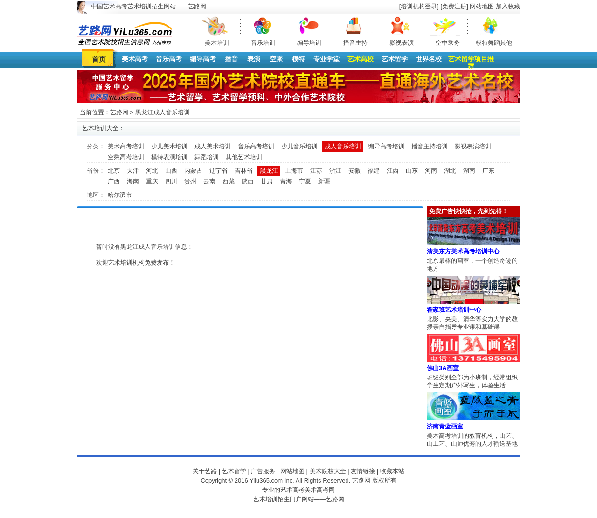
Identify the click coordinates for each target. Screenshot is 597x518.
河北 (152, 170)
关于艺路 (205, 471)
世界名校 (429, 59)
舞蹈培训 (206, 157)
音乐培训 (263, 42)
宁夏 (305, 181)
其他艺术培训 (244, 157)
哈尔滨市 (120, 194)
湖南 (469, 170)
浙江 (335, 170)
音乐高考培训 (256, 146)
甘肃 (267, 181)
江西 (393, 170)
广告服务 (263, 471)
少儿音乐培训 (299, 146)
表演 (253, 59)
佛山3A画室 (443, 367)
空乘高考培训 (126, 157)
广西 (114, 181)
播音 (231, 59)
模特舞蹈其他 (494, 42)
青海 (286, 181)
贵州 (190, 181)
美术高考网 (320, 489)
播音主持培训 (429, 146)
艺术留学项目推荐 (471, 62)
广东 (488, 170)
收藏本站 (392, 471)
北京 (114, 170)
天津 (133, 170)
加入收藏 (508, 6)
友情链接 (363, 471)
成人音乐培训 (343, 146)
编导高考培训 (386, 146)
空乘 (276, 59)
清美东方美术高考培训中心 (463, 251)
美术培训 (217, 42)
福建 (374, 170)
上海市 (294, 170)
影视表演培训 (473, 146)
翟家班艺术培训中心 (454, 309)
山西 (171, 170)
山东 (412, 170)
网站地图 (482, 6)
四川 (171, 181)
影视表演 (401, 42)
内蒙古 (193, 170)
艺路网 (119, 112)
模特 (298, 59)
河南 (431, 170)
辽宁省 (218, 170)
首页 (99, 59)
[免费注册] (454, 6)
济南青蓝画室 (445, 426)
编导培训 (309, 42)
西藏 (228, 181)
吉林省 (244, 170)
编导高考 (203, 59)
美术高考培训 (126, 146)
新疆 (324, 181)
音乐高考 (169, 59)
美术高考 (135, 59)
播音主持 (355, 42)
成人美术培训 (212, 146)
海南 (133, 181)
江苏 (316, 170)
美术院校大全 (328, 471)
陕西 (248, 181)
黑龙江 (269, 170)
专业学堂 (326, 59)
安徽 (354, 170)
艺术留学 (395, 59)
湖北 (450, 170)
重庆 (152, 181)
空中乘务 (448, 42)
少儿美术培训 (169, 146)
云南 (209, 181)
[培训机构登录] (419, 6)
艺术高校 (360, 59)
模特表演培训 (169, 157)
